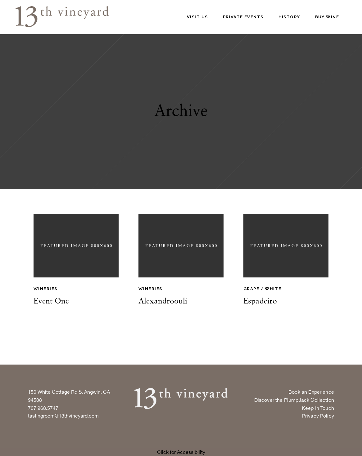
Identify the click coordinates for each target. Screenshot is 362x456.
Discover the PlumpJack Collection (294, 400)
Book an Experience (311, 392)
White (273, 288)
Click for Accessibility (181, 452)
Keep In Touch (318, 408)
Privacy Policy (318, 415)
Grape (251, 288)
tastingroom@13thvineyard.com (63, 415)
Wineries (45, 288)
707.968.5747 (43, 408)
